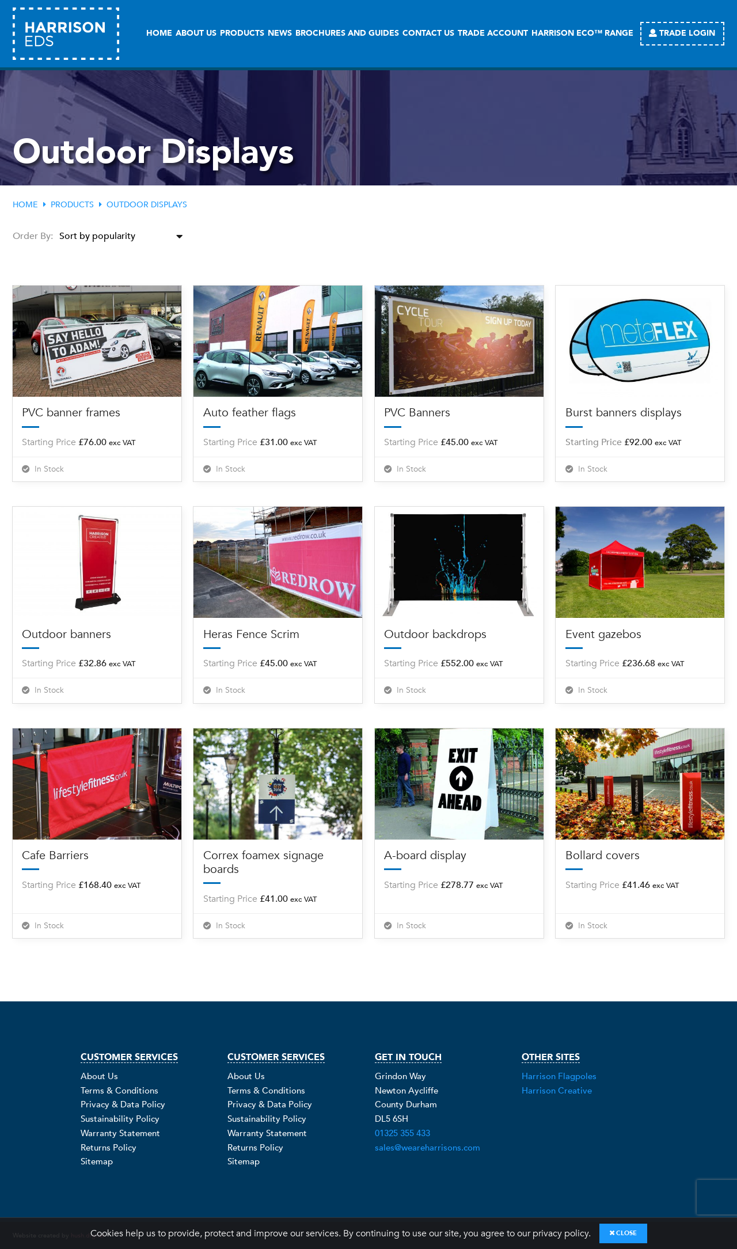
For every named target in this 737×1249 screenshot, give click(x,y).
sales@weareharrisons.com (427, 1147)
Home (25, 204)
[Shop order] (124, 236)
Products (72, 204)
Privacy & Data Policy (123, 1104)
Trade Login (682, 33)
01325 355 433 (402, 1133)
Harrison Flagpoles (559, 1076)
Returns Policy (108, 1147)
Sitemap (97, 1161)
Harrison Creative (557, 1090)
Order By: (33, 236)
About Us (99, 1076)
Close (623, 1233)
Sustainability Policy (120, 1119)
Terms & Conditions (119, 1090)
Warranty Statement (120, 1133)
